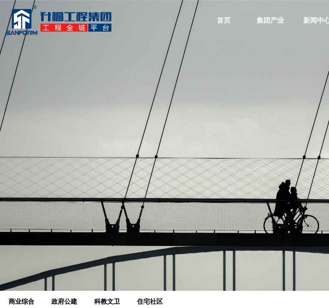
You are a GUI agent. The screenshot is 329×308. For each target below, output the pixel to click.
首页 (223, 20)
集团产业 (270, 20)
